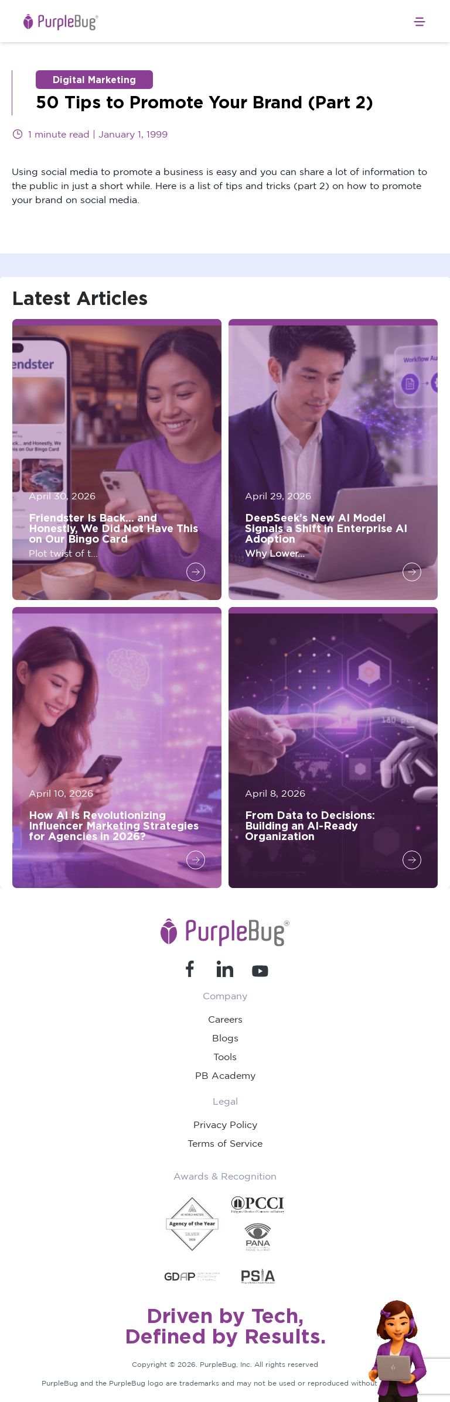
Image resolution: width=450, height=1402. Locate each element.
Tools (225, 1056)
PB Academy (225, 1075)
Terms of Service (225, 1143)
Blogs (225, 1038)
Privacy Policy (225, 1124)
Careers (225, 1019)
